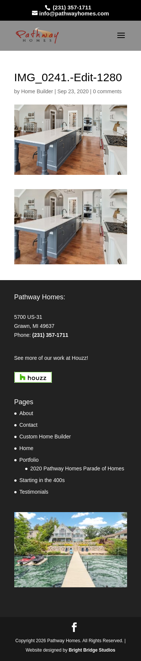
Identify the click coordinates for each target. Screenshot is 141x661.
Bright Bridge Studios (92, 650)
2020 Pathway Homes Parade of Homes (77, 468)
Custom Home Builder (45, 437)
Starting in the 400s (42, 480)
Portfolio (29, 460)
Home (26, 448)
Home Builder (37, 91)
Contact (29, 425)
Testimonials (34, 492)
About (26, 413)
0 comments (107, 91)
